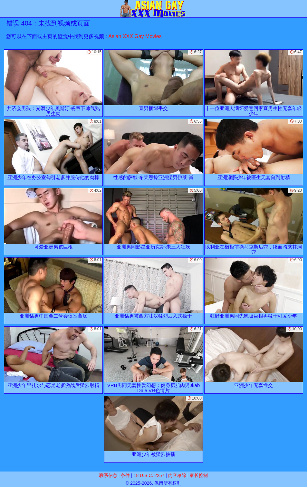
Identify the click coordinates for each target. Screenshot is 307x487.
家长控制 (199, 475)
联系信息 (108, 475)
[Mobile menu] (6, 9)
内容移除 (177, 475)
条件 (125, 475)
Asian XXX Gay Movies (134, 36)
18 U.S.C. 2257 (149, 475)
